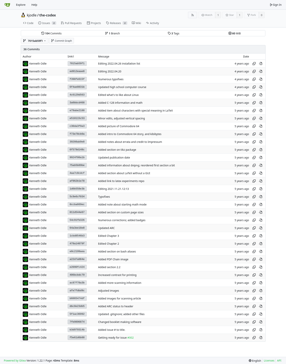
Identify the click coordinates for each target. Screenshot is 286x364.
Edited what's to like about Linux (118, 95)
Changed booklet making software (119, 322)
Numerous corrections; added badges (122, 220)
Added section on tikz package (117, 149)
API (279, 360)
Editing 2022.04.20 (109, 71)
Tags (173, 33)
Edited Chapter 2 (108, 243)
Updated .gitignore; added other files (121, 314)
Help (34, 4)
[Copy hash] (254, 63)
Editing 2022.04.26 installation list (119, 63)
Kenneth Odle (38, 63)
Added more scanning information (119, 283)
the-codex (47, 15)
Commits (51, 33)
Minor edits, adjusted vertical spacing (121, 118)
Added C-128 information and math (120, 102)
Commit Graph (61, 40)
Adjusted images (108, 290)
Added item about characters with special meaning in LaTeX (135, 110)
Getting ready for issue (112, 337)
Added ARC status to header (115, 306)
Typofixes (104, 196)
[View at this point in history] (260, 63)
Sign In (276, 4)
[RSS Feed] (192, 15)
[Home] (7, 4)
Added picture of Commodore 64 (118, 126)
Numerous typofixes (111, 79)
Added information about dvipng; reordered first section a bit (136, 165)
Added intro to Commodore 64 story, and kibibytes (129, 134)
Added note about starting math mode (122, 204)
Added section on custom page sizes (121, 212)
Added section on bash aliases (117, 251)
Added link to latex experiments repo (121, 181)
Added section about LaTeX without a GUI (124, 173)
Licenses (269, 360)
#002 (130, 337)
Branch (112, 33)
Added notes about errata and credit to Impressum (130, 142)
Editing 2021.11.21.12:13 (113, 189)
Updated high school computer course (122, 87)
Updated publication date (114, 157)
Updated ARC (106, 228)
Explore (20, 4)
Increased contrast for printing (117, 275)
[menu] (255, 360)
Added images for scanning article (119, 298)
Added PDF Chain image (113, 259)
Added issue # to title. (111, 330)
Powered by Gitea (15, 360)
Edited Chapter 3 (108, 236)
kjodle (32, 15)
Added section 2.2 (109, 267)
